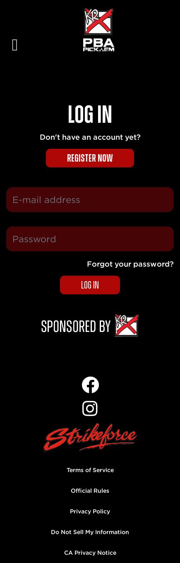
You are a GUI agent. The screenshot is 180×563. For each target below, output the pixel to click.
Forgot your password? (130, 264)
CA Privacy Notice (90, 552)
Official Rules (90, 490)
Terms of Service (90, 470)
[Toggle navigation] (15, 37)
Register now (90, 158)
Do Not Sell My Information (90, 532)
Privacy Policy (90, 511)
